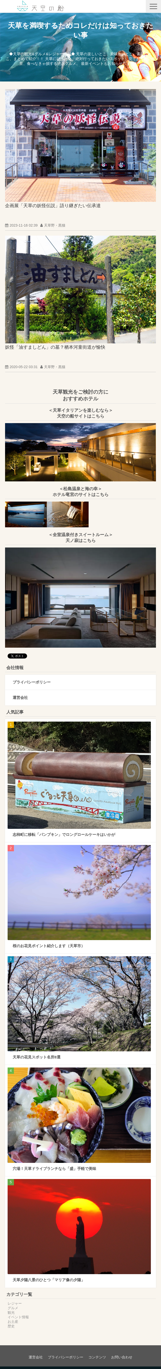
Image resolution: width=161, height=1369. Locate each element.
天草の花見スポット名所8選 (37, 1057)
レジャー (15, 1303)
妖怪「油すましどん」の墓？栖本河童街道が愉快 (55, 347)
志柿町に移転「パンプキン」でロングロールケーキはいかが (64, 834)
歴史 (11, 1326)
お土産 (13, 1322)
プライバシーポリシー (32, 682)
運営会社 (20, 697)
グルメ (13, 1308)
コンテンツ (97, 1357)
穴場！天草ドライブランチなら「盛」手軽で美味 (54, 1168)
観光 (11, 1312)
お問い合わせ (121, 1357)
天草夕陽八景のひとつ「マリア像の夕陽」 (49, 1280)
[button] (153, 6)
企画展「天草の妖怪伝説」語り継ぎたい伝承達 (53, 205)
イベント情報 (18, 1317)
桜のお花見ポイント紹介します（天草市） (49, 946)
